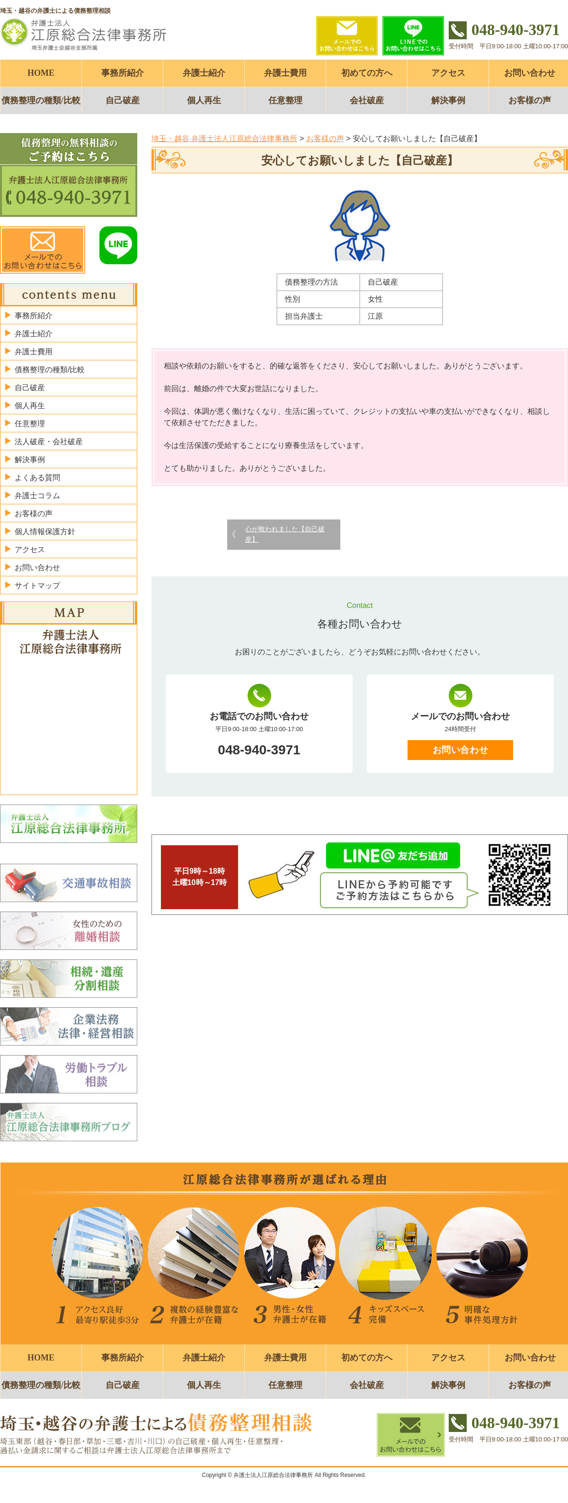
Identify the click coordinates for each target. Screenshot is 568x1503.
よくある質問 (37, 478)
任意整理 (285, 100)
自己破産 (123, 100)
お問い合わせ (460, 750)
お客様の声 (34, 514)
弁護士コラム (37, 496)
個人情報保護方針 (45, 532)
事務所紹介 (122, 73)
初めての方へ (366, 73)
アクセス (448, 73)
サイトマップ (37, 586)
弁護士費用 (285, 73)
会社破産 (367, 100)
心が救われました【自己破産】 (285, 534)
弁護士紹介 (204, 73)
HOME (40, 73)
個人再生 (204, 100)
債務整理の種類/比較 (40, 100)
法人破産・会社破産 (49, 442)
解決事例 (448, 100)
